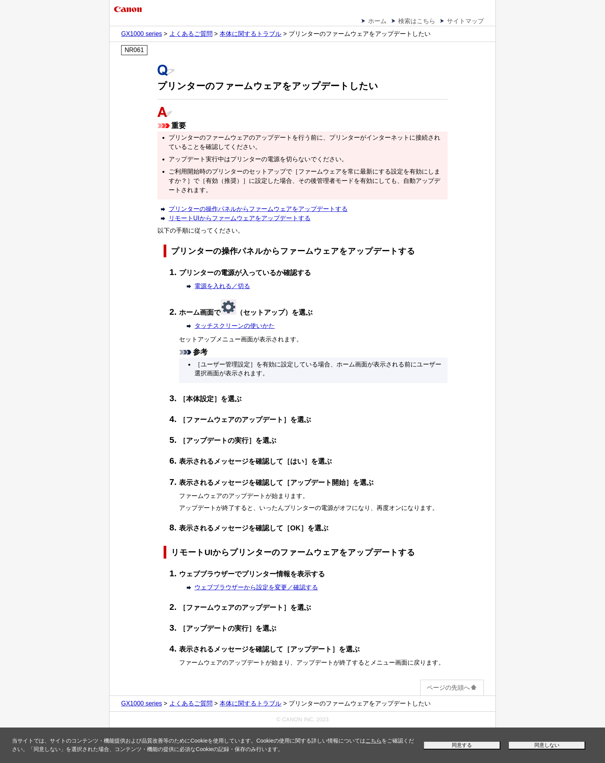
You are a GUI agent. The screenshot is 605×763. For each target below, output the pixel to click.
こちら (373, 741)
